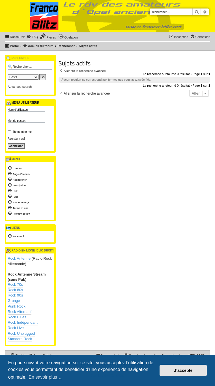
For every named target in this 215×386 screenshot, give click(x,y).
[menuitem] (32, 36)
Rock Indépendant (23, 322)
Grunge (14, 300)
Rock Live (16, 328)
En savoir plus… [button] (45, 377)
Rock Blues (17, 317)
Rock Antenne (19, 258)
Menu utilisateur (22, 103)
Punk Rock (16, 306)
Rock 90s (15, 295)
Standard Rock (20, 339)
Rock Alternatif (19, 312)
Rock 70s (15, 284)
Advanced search (20, 86)
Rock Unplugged (21, 333)
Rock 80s (15, 290)
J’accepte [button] (183, 370)
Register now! (16, 138)
